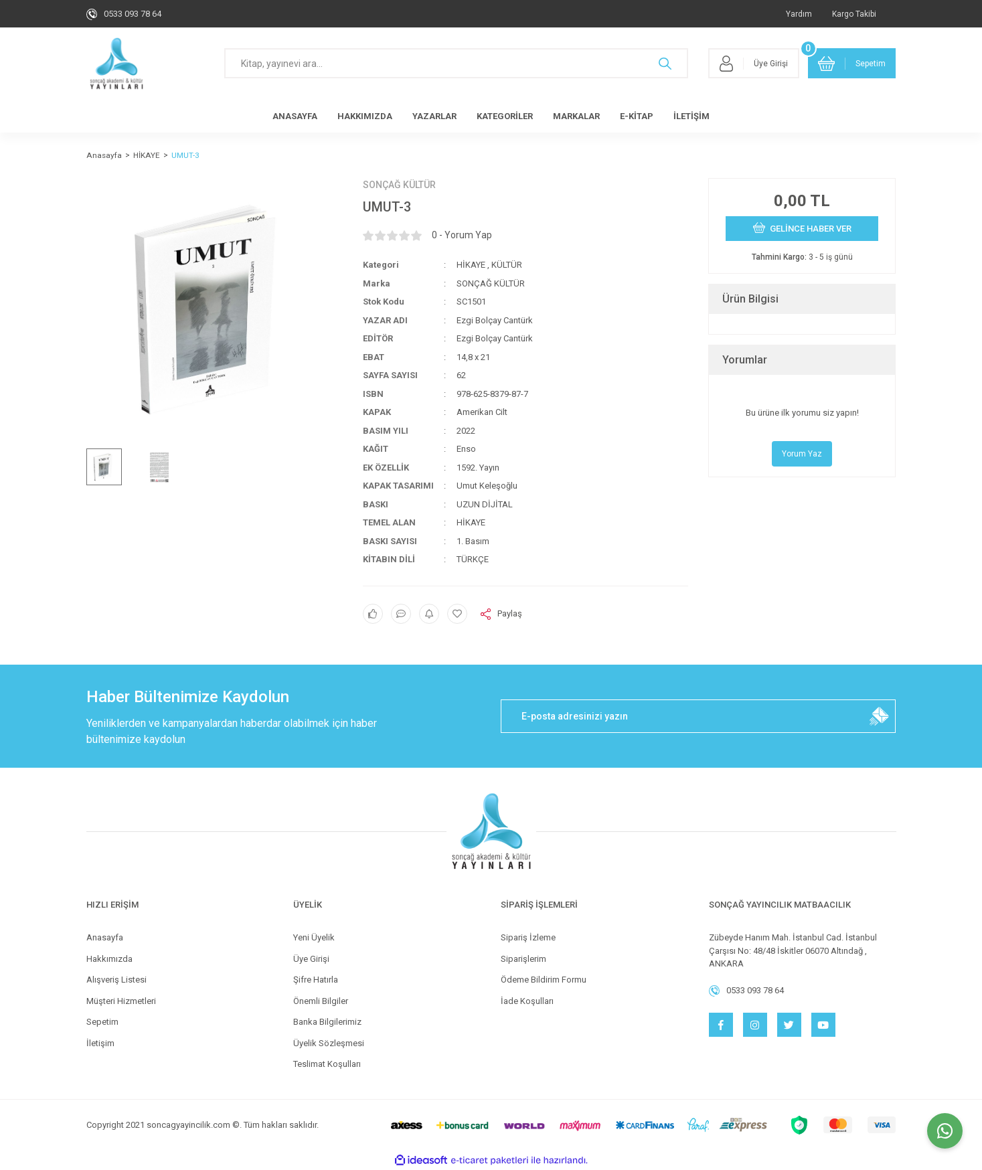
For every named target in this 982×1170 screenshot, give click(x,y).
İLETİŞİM (691, 116)
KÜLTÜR (506, 265)
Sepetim (102, 1022)
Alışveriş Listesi (116, 980)
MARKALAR (576, 116)
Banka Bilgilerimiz (327, 1022)
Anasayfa (104, 937)
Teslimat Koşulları (327, 1064)
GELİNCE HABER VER (802, 227)
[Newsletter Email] (698, 716)
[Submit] (879, 716)
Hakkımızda (109, 959)
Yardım (799, 14)
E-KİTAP (636, 116)
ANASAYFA (294, 116)
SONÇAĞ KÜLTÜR (399, 184)
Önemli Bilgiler (320, 1001)
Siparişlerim (523, 959)
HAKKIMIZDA (364, 116)
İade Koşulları (527, 1001)
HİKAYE (471, 265)
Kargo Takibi (854, 14)
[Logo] (116, 63)
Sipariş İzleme (528, 937)
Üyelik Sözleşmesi (328, 1043)
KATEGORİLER (505, 116)
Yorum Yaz (802, 453)
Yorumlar (744, 359)
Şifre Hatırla (315, 980)
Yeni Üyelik (314, 937)
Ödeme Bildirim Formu (543, 980)
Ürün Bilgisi (750, 298)
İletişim (100, 1043)
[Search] (456, 63)
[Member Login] (753, 63)
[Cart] (852, 63)
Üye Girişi (311, 959)
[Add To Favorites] (457, 614)
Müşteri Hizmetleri (121, 1001)
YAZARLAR (434, 116)
